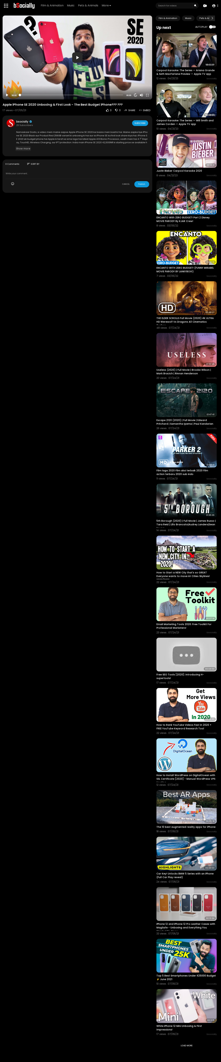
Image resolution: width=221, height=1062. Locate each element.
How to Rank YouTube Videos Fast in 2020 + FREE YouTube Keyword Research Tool (183, 726)
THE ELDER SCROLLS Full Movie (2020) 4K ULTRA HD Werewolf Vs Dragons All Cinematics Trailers (185, 321)
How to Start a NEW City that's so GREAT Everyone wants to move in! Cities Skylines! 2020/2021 (183, 576)
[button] (214, 6)
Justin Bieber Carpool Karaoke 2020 (179, 171)
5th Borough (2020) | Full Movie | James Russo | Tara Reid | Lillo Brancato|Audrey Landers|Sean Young (186, 524)
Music (71, 5)
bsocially (24, 121)
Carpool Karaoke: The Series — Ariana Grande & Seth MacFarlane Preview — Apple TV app (185, 72)
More (107, 5)
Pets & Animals (89, 5)
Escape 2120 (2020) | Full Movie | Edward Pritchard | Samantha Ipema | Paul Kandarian (184, 422)
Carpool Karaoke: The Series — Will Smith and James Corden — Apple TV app (185, 122)
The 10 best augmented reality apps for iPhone (185, 827)
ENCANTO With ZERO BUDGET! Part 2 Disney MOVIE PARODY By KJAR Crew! (183, 219)
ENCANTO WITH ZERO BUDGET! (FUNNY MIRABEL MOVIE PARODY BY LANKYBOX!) (185, 269)
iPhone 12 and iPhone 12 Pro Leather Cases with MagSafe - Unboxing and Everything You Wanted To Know (185, 927)
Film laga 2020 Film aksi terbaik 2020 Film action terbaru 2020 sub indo (182, 472)
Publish (141, 184)
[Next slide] (212, 18)
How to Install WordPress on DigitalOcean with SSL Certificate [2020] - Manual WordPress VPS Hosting (185, 778)
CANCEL (126, 184)
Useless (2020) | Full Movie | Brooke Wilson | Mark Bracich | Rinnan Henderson (183, 371)
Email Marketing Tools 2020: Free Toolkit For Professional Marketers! (184, 626)
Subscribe (139, 123)
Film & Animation (52, 5)
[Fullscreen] (147, 95)
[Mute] (141, 95)
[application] (77, 57)
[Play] (7, 95)
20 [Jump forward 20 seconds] (135, 95)
